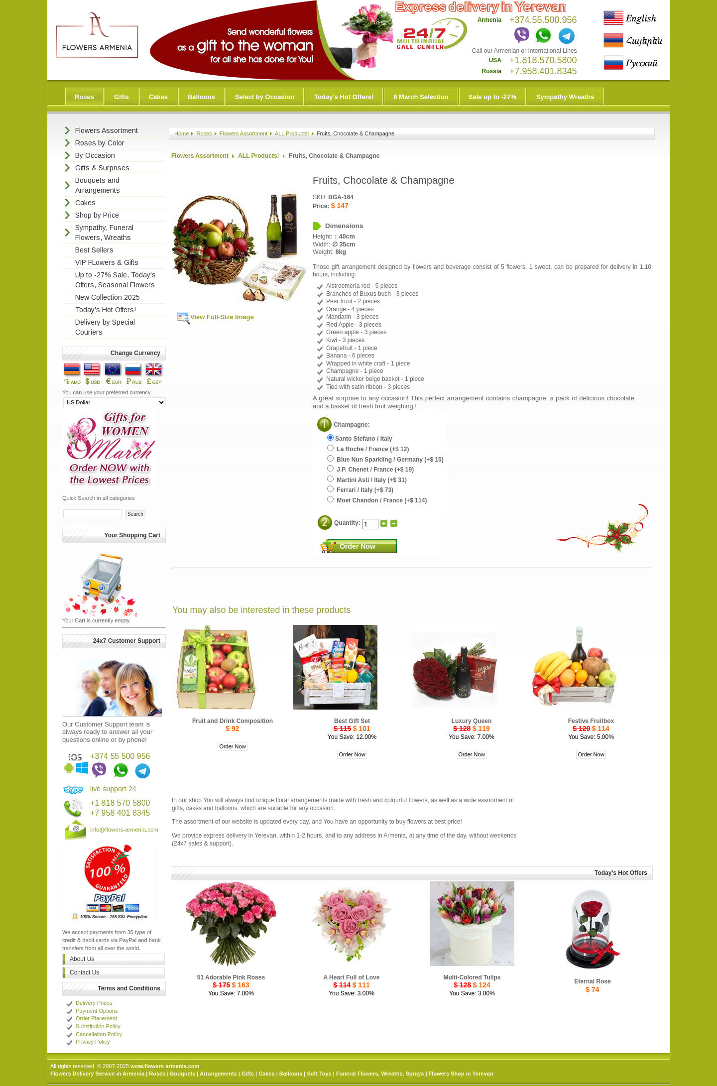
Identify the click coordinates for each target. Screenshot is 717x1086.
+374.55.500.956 (543, 20)
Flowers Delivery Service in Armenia (97, 1074)
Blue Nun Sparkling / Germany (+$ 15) (385, 459)
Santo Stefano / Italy (359, 438)
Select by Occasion (264, 97)
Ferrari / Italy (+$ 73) (360, 489)
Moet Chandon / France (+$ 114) (377, 500)
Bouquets (183, 1074)
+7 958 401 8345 (120, 813)
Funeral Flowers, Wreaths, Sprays (380, 1074)
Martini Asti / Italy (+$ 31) (367, 480)
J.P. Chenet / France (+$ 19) (370, 469)
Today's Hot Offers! (343, 97)
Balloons (201, 97)
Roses (84, 97)
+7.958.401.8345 (543, 71)
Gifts (121, 97)
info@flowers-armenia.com (124, 830)
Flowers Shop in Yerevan (461, 1074)
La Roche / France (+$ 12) (368, 449)
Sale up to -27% (492, 97)
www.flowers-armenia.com (164, 1066)
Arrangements (218, 1074)
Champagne (351, 424)
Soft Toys (319, 1074)
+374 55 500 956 (120, 756)
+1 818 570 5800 (120, 803)
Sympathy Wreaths (565, 97)
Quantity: (348, 522)
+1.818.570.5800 (543, 60)
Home (181, 133)
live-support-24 (113, 789)
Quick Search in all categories (98, 498)
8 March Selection (421, 97)
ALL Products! (292, 133)
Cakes (158, 97)
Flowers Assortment (244, 133)
